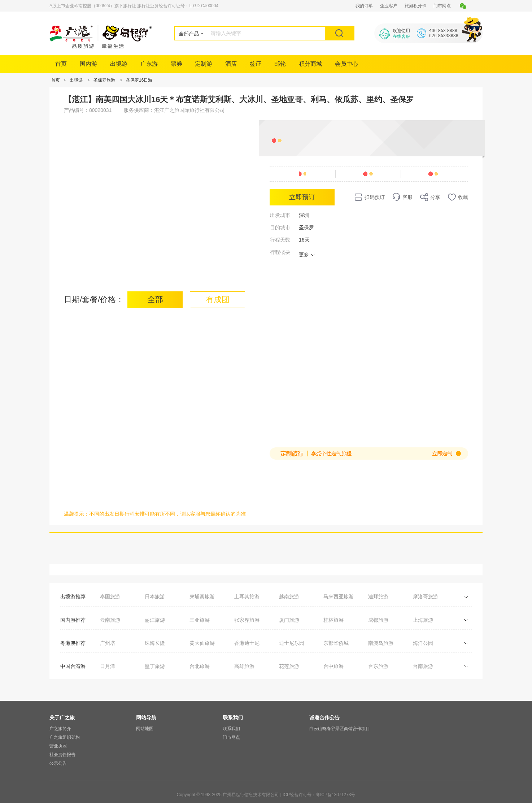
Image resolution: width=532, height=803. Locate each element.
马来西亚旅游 (338, 596)
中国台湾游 (73, 666)
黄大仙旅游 (202, 643)
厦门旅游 (289, 620)
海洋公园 (423, 643)
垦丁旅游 (155, 666)
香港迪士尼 (247, 643)
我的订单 (364, 5)
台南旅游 (423, 666)
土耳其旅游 (247, 596)
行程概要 (280, 252)
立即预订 (302, 197)
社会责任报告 (62, 754)
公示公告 (58, 763)
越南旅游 (289, 596)
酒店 (231, 64)
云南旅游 (110, 620)
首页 (61, 64)
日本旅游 (155, 596)
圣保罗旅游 (104, 80)
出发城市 (280, 215)
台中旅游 (333, 666)
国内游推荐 (73, 620)
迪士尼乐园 (291, 643)
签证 (255, 64)
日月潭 (107, 666)
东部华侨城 (336, 643)
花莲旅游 (289, 666)
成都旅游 (378, 620)
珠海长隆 (155, 643)
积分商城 (310, 64)
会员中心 (346, 64)
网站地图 (144, 728)
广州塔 (107, 643)
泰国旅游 (110, 596)
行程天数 (280, 240)
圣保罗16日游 (139, 80)
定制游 (203, 64)
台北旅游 (199, 666)
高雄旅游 (244, 666)
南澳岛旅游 (380, 643)
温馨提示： (76, 514)
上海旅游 (423, 620)
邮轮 (280, 64)
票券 (176, 64)
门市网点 (442, 5)
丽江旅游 (155, 620)
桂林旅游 (333, 620)
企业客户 (388, 5)
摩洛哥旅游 (425, 596)
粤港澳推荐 (73, 643)
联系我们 (231, 728)
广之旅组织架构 (64, 737)
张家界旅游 (247, 620)
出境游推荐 (73, 596)
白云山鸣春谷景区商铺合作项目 (339, 728)
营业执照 (58, 745)
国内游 (88, 64)
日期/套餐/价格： (94, 299)
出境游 (118, 64)
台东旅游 (378, 666)
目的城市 (280, 227)
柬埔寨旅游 (202, 596)
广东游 (149, 64)
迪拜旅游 (378, 596)
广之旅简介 (60, 728)
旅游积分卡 (415, 5)
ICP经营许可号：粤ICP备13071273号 (319, 794)
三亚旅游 (199, 620)
